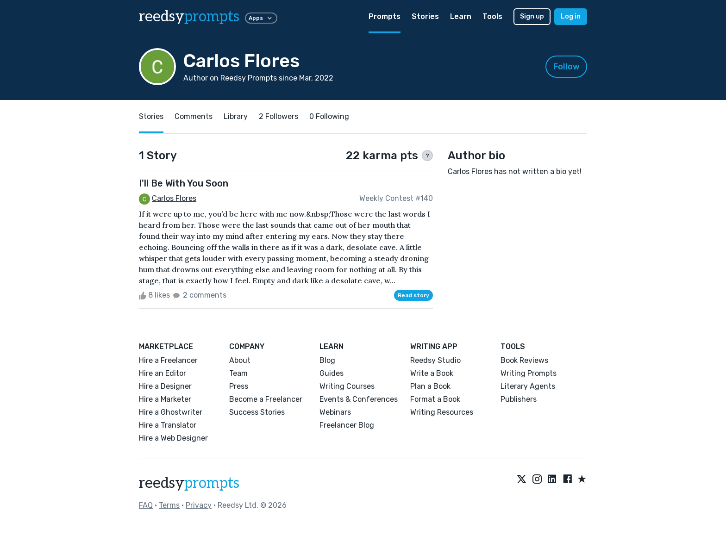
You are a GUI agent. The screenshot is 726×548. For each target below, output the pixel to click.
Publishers (519, 399)
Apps (261, 18)
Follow (566, 67)
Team (238, 373)
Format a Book (435, 399)
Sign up (532, 16)
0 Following (329, 116)
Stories (425, 16)
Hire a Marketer (165, 399)
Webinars (335, 412)
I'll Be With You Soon (183, 183)
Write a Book (431, 373)
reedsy (189, 483)
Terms (169, 505)
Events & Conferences (358, 399)
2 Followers (278, 116)
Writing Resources (441, 412)
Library (236, 116)
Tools (492, 16)
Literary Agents (528, 386)
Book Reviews (524, 360)
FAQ (146, 505)
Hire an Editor (162, 373)
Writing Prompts (529, 373)
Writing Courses (347, 386)
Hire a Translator (167, 425)
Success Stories (257, 412)
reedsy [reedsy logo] (189, 16)
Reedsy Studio (435, 360)
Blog (327, 360)
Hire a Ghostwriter (170, 412)
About (239, 360)
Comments (194, 116)
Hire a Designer (165, 386)
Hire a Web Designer (173, 438)
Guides (331, 373)
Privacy (199, 505)
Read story (413, 295)
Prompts (385, 16)
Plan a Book (430, 386)
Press (238, 386)
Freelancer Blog (346, 425)
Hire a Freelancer (168, 360)
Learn (460, 16)
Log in (571, 16)
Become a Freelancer (265, 399)
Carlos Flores (174, 198)
